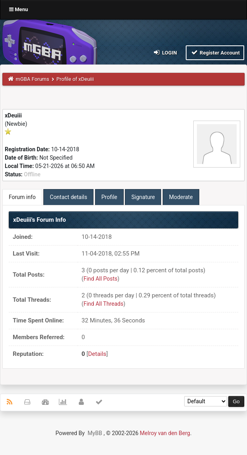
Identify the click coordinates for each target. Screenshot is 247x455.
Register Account (215, 52)
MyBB (95, 433)
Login (165, 52)
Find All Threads (103, 304)
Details (97, 353)
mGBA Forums (32, 79)
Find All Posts (100, 278)
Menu (18, 9)
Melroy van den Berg (165, 433)
